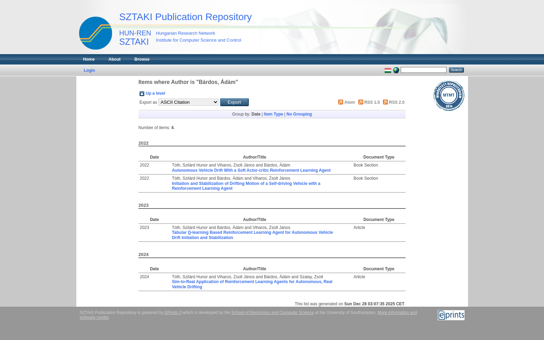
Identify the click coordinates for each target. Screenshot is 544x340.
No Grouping (299, 114)
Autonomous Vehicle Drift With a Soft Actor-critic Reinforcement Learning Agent (251, 170)
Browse (142, 59)
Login (89, 70)
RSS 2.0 (397, 102)
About (115, 59)
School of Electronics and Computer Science (272, 312)
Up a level (155, 93)
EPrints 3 (172, 312)
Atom (350, 102)
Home (89, 59)
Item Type (273, 114)
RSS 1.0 (372, 102)
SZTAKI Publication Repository (185, 16)
